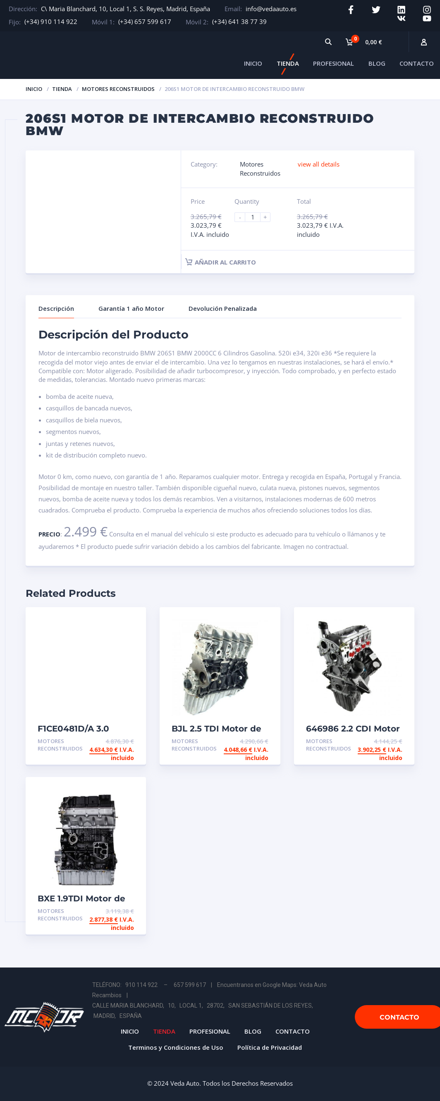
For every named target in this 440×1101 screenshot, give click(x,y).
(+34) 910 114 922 (50, 21)
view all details (319, 164)
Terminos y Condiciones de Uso (175, 1047)
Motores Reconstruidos (118, 89)
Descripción (56, 308)
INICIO (253, 63)
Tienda (62, 89)
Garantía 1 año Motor (131, 308)
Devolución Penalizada (223, 308)
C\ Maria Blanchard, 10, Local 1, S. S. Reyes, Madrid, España (125, 9)
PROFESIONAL (333, 63)
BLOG (376, 63)
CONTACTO (416, 63)
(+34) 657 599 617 (144, 21)
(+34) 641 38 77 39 (239, 21)
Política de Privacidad (269, 1047)
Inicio (34, 89)
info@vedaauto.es (271, 9)
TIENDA (288, 63)
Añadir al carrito (220, 262)
